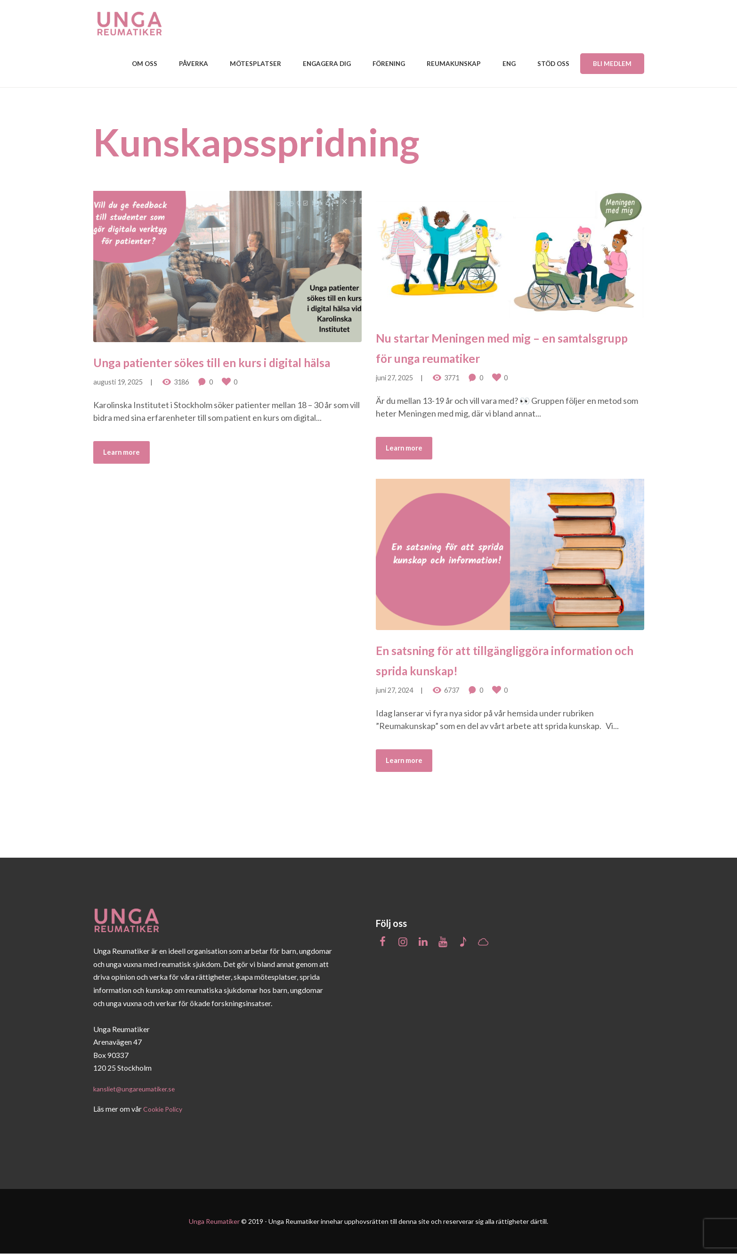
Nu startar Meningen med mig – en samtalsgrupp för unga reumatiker (504, 344)
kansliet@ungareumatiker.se (138, 1088)
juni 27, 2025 (394, 376)
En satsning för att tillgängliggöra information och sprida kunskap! (500, 656)
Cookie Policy (165, 1108)
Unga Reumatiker (214, 1221)
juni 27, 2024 (394, 688)
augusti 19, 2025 (118, 400)
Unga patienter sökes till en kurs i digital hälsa (217, 368)
